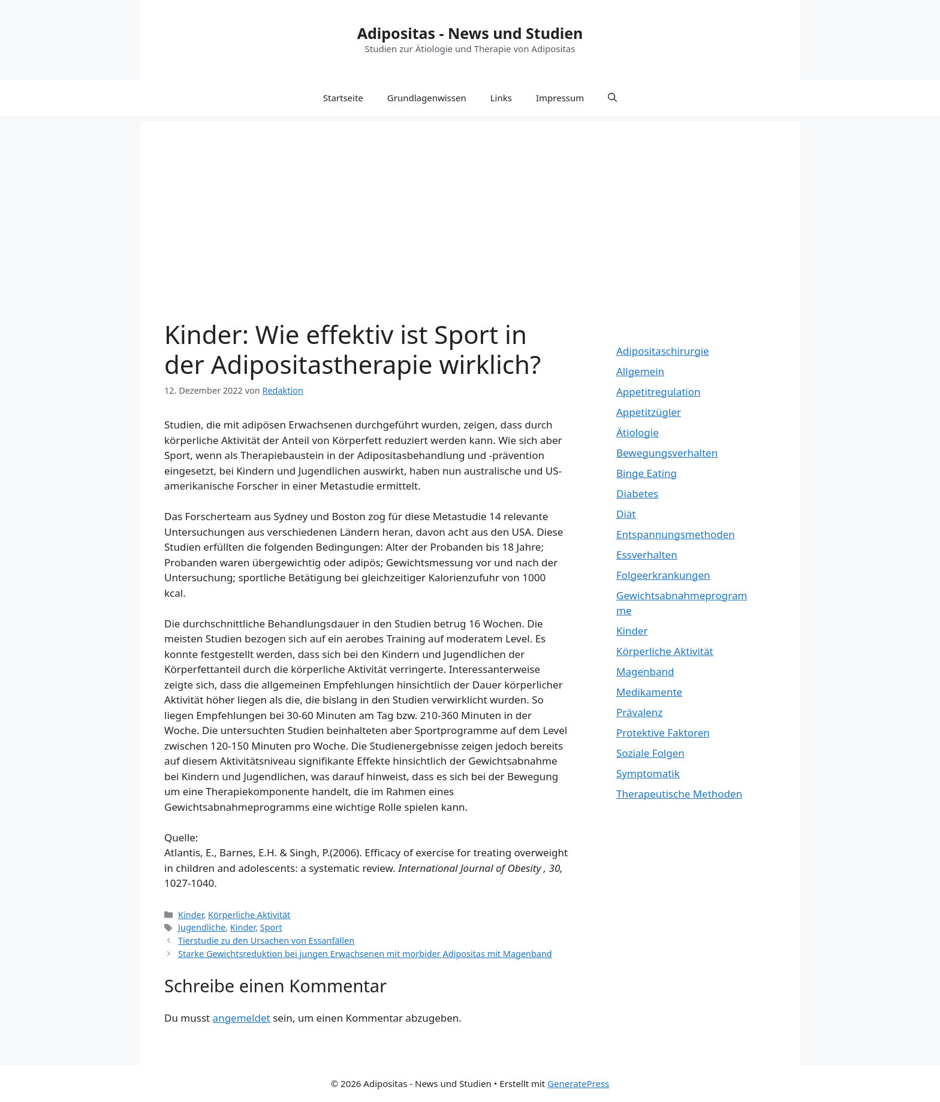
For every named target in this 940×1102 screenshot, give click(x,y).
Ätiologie (637, 432)
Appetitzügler (648, 412)
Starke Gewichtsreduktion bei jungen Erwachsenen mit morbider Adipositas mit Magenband (365, 953)
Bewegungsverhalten (667, 453)
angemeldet (241, 1018)
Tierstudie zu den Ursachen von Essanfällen (266, 940)
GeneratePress (578, 1083)
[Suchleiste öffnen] (612, 98)
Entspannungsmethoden (675, 534)
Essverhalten (646, 554)
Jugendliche (201, 927)
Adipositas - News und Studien (470, 33)
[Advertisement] (470, 205)
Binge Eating (646, 473)
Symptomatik (648, 773)
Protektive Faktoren (663, 732)
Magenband (645, 671)
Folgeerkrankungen (663, 575)
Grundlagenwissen (426, 98)
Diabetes (637, 493)
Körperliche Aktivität (249, 914)
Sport (271, 927)
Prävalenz (639, 712)
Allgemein (640, 371)
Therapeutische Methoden (679, 794)
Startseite (343, 98)
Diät (625, 514)
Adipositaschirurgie (662, 351)
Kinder (190, 914)
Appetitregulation (658, 391)
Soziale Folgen (650, 753)
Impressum (560, 98)
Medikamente (649, 692)
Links (501, 98)
